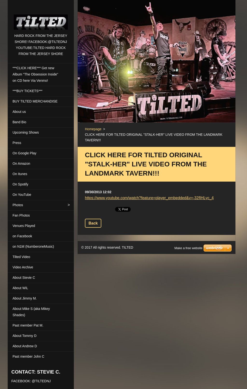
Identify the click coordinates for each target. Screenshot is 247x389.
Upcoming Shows (26, 132)
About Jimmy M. (25, 298)
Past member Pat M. (28, 325)
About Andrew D (25, 346)
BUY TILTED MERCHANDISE (35, 101)
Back (93, 223)
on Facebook (22, 236)
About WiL (20, 288)
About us (19, 112)
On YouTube (22, 195)
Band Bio (19, 122)
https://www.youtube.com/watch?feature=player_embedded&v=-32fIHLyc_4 (149, 198)
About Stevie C (24, 278)
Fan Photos (21, 215)
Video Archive (23, 267)
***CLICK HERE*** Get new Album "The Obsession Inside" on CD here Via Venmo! (35, 74)
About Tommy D (24, 336)
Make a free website (188, 242)
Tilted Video (21, 257)
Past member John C (28, 356)
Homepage (93, 129)
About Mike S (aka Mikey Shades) (31, 312)
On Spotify (20, 184)
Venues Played (24, 226)
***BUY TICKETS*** (27, 91)
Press (17, 143)
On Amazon (21, 163)
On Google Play (24, 153)
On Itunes (20, 174)
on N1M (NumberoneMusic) (33, 246)
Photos (18, 205)
